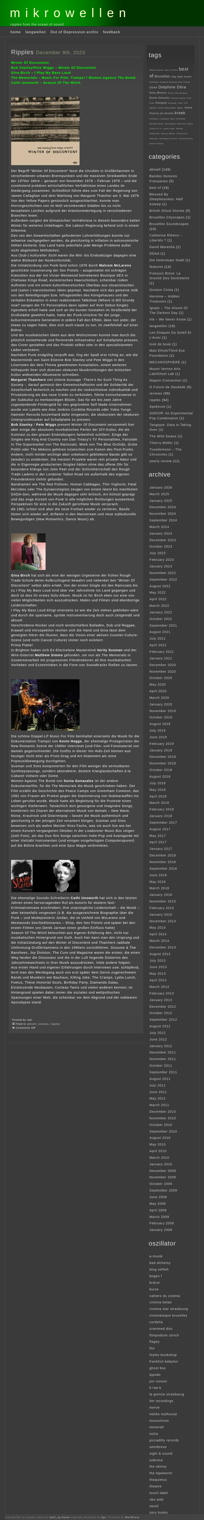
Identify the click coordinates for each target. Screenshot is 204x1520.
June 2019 (158, 737)
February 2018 (162, 809)
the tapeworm (161, 1473)
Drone (171, 93)
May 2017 (158, 836)
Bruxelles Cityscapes (167, 217)
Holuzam (172, 103)
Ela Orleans (181, 93)
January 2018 (161, 816)
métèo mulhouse (163, 1414)
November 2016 (163, 862)
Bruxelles (162, 76)
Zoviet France (157, 144)
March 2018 (159, 803)
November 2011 (163, 1059)
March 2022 (159, 605)
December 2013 (163, 947)
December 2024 (163, 507)
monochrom (159, 1421)
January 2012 (161, 1046)
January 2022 (161, 612)
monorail (157, 1427)
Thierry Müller (168, 134)
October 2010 (161, 1125)
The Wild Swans (163, 436)
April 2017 (158, 842)
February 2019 (162, 744)
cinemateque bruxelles (169, 1315)
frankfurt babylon (164, 1361)
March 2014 (159, 941)
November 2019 (163, 711)
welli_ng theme (59, 1517)
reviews (43, 1023)
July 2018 (158, 783)
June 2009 (158, 1197)
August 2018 (160, 776)
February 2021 (162, 652)
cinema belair (161, 1302)
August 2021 (160, 632)
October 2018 (161, 770)
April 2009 (158, 1210)
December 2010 (163, 1111)
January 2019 (161, 750)
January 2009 (161, 1230)
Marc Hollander (178, 119)
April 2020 (158, 691)
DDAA (154, 87)
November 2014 (163, 921)
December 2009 (163, 1171)
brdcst (155, 1282)
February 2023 (162, 559)
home (15, 32)
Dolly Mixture (158, 92)
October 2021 (161, 619)
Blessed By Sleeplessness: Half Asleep (166, 199)
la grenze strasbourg (167, 1394)
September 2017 (163, 822)
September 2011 (163, 1072)
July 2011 (158, 1085)
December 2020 (163, 665)
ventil (154, 1506)
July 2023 (158, 553)
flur (152, 1348)
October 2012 (161, 1013)
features (156, 267)
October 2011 (161, 1065)
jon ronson (158, 1381)
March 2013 (159, 987)
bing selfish (159, 1269)
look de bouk (160, 344)
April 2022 (158, 599)
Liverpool (164, 119)
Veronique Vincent (168, 139)
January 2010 (161, 1164)
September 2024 (163, 520)
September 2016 (163, 868)
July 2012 (158, 1033)
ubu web (157, 1499)
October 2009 (161, 1184)
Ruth (172, 129)
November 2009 (163, 1177)
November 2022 (163, 573)
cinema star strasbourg (169, 1309)
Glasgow (161, 102)
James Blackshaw (167, 108)
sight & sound (161, 1453)
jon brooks (167, 113)
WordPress (132, 1517)
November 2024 (163, 513)
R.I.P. (159, 129)
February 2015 (162, 908)
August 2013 (160, 954)
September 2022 (163, 579)
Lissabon (154, 119)
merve (155, 1407)
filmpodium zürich (164, 1335)
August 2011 (160, 1079)
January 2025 (161, 500)
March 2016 (159, 888)
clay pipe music (181, 76)
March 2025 (159, 494)
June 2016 (158, 875)
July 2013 (158, 960)
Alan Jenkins (171, 70)
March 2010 (159, 1157)
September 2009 (163, 1190)
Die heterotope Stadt (167, 260)
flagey (155, 1341)
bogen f (156, 1276)
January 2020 (161, 704)
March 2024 (159, 527)
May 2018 (158, 790)
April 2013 (158, 980)
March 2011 (159, 1105)
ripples (55, 1023)
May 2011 (158, 1098)
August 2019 (160, 724)
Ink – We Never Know (168, 319)
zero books (159, 1512)
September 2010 (163, 1131)
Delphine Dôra (172, 87)
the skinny (158, 1466)
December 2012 (163, 1006)
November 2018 (163, 763)
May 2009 (158, 1203)
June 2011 (158, 1092)
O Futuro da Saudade (168, 387)
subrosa (156, 1460)
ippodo (155, 1374)
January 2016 (161, 895)
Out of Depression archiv (74, 32)
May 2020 (158, 684)
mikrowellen (70, 13)
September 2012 (163, 1019)
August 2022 (160, 586)
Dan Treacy (184, 82)
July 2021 (158, 638)
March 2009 (159, 1217)
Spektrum (157, 406)
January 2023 (161, 566)
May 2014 (158, 927)
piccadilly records (164, 1440)
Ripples (22, 52)
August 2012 (160, 1026)
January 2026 (161, 487)
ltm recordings (161, 1401)
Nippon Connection (166, 380)
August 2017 (160, 829)
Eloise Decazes (160, 97)
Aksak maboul (157, 70)
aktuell (31, 1023)
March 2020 (159, 698)
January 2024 (161, 533)
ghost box (158, 1368)
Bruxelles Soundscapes (169, 224)
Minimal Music (157, 124)
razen (166, 129)
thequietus (158, 1480)
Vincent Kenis (186, 139)
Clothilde (154, 82)
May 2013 (158, 973)
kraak (180, 113)
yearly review (161, 461)
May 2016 (158, 882)
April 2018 (158, 796)
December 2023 (163, 540)
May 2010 (158, 1144)
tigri (103, 1517)
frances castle (178, 98)
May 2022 (158, 592)
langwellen (35, 32)
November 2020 (163, 671)
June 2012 (158, 1039)
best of (155, 188)
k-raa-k (155, 1387)
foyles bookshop (163, 1355)
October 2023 (161, 546)
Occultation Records (175, 124)
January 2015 (161, 914)
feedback (111, 32)
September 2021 (163, 625)
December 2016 (163, 855)
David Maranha (162, 247)
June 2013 (158, 967)
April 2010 (158, 1151)
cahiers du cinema (165, 1296)
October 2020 (161, 678)
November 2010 (163, 1118)
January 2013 (161, 1000)
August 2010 (160, 1138)
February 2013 (162, 993)
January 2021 (161, 658)
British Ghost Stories (167, 211)
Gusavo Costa (161, 290)
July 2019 (158, 730)
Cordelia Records (169, 82)
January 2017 (161, 849)
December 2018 (163, 757)
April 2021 (158, 645)
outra (154, 1433)
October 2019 (161, 717)
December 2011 (163, 1052)
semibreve (158, 1447)
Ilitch (180, 103)
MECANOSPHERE (165, 362)
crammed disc (161, 1328)
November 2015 (163, 901)
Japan (180, 108)
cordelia (156, 1322)
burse (154, 1289)
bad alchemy (160, 1263)
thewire (156, 1486)
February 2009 (162, 1223)
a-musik (156, 1256)
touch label (159, 1493)
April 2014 (158, 934)
